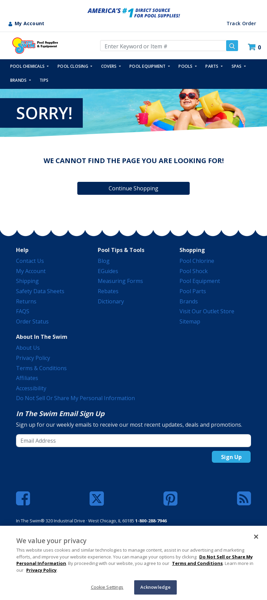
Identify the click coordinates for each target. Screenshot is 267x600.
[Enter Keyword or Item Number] (169, 45)
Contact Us (30, 261)
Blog (104, 261)
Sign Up (231, 457)
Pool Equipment (199, 281)
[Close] (256, 536)
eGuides (108, 271)
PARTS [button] (212, 66)
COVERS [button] (109, 66)
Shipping (27, 281)
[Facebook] (23, 498)
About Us (28, 347)
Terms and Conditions (197, 563)
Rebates (108, 291)
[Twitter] (97, 498)
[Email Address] (133, 440)
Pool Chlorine (196, 261)
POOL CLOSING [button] (73, 66)
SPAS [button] (237, 66)
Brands (188, 301)
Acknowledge (155, 587)
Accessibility (31, 388)
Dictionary (111, 301)
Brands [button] (19, 80)
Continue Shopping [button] (133, 188)
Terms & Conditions (41, 368)
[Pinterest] (170, 498)
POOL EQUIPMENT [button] (148, 66)
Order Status (32, 321)
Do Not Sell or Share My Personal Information (75, 398)
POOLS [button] (185, 66)
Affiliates (27, 378)
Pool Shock (193, 271)
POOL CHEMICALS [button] (28, 66)
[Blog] (244, 498)
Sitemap (189, 321)
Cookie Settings (107, 587)
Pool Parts (192, 291)
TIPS (44, 80)
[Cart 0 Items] (255, 47)
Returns (26, 301)
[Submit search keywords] (232, 45)
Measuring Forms (120, 281)
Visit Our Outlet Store (206, 311)
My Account (31, 271)
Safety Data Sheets (40, 291)
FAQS (22, 311)
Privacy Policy (33, 358)
